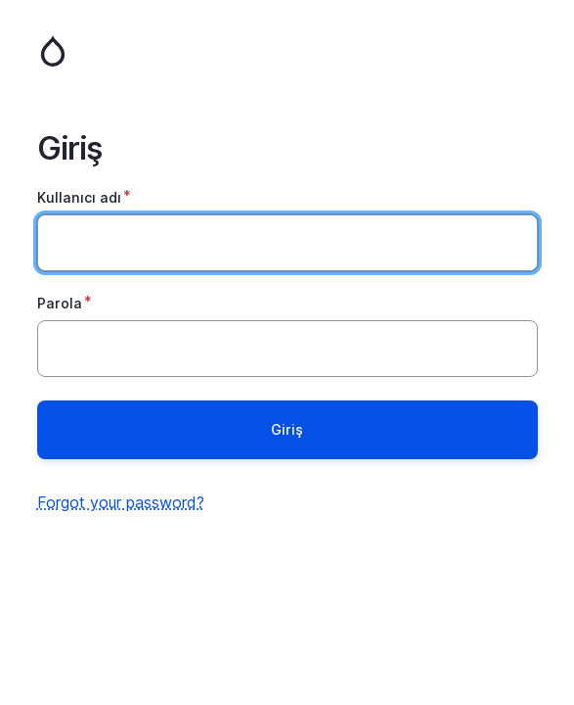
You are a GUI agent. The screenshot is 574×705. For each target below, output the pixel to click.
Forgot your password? (120, 502)
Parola (59, 303)
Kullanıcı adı (79, 197)
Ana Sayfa (287, 51)
